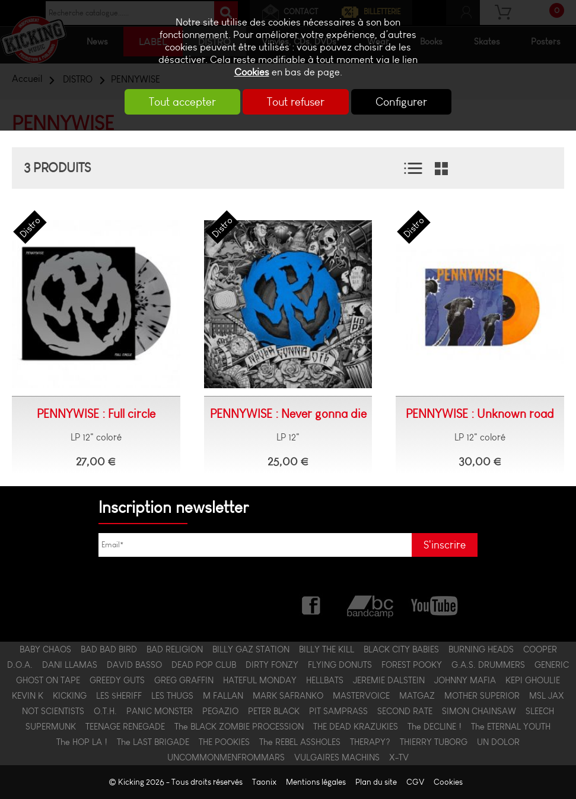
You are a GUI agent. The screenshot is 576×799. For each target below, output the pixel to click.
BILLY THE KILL (326, 649)
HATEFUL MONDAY (260, 680)
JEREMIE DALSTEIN (389, 680)
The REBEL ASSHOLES (299, 742)
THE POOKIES (224, 742)
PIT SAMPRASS (338, 711)
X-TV (399, 757)
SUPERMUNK (51, 726)
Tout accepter (181, 102)
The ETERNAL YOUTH (510, 726)
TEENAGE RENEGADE (125, 726)
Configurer (402, 102)
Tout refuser (295, 102)
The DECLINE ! (435, 726)
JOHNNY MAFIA (465, 680)
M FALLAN (223, 695)
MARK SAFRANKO (288, 695)
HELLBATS (324, 680)
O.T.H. (105, 711)
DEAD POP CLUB (203, 665)
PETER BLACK (274, 711)
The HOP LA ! (81, 742)
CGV (415, 782)
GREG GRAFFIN (184, 680)
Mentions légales (316, 782)
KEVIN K (27, 695)
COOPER (540, 649)
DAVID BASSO (134, 665)
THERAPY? (370, 742)
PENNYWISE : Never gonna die (288, 414)
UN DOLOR (498, 742)
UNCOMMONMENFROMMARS (226, 757)
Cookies (251, 72)
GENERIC (551, 665)
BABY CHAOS (45, 649)
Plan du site (376, 782)
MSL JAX (546, 695)
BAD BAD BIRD (109, 649)
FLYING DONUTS (340, 665)
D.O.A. (20, 665)
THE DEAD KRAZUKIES (355, 726)
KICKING (70, 695)
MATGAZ (417, 695)
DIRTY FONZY (272, 665)
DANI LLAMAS (69, 665)
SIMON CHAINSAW (479, 711)
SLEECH (540, 711)
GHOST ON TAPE (48, 680)
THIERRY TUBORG (433, 742)
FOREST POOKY (411, 665)
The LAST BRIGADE (153, 742)
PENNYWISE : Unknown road (480, 414)
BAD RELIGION (175, 649)
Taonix (264, 782)
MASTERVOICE (361, 695)
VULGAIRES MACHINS (337, 757)
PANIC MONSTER (159, 711)
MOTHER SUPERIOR (482, 695)
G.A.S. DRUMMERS (488, 665)
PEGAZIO (220, 711)
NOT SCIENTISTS (53, 711)
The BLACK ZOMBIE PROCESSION (239, 726)
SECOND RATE (404, 711)
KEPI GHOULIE (532, 680)
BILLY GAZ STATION (250, 649)
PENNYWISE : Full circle (96, 414)
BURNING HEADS (481, 649)
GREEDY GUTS (117, 680)
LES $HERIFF (119, 695)
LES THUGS (172, 695)
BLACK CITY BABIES (401, 649)
